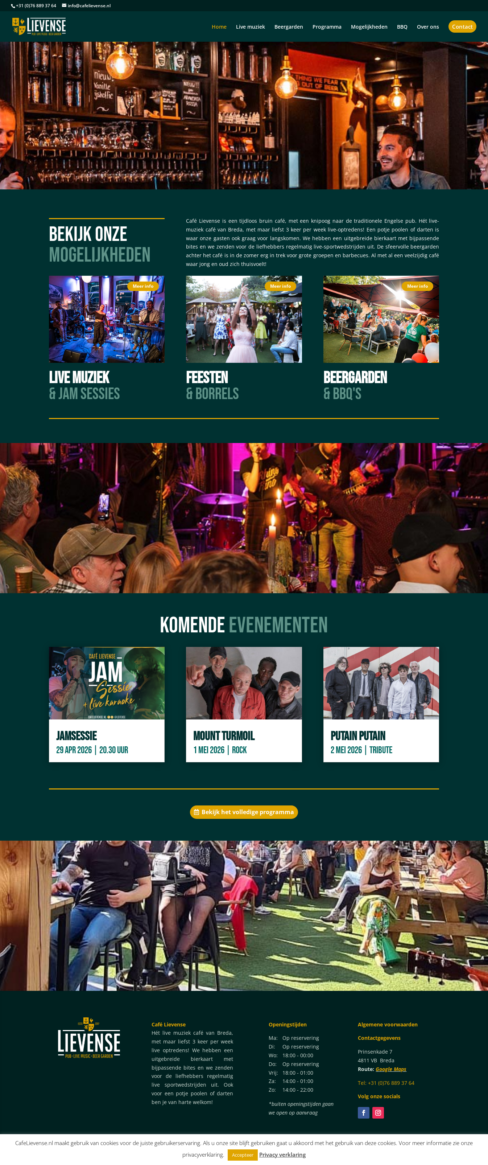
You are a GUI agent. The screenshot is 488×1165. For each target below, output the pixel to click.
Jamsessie (76, 736)
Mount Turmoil (224, 736)
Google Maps (391, 1069)
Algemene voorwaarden (388, 1024)
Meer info (143, 286)
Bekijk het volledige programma (248, 812)
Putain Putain (358, 736)
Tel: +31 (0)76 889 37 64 (386, 1082)
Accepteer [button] (242, 1155)
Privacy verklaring (282, 1154)
